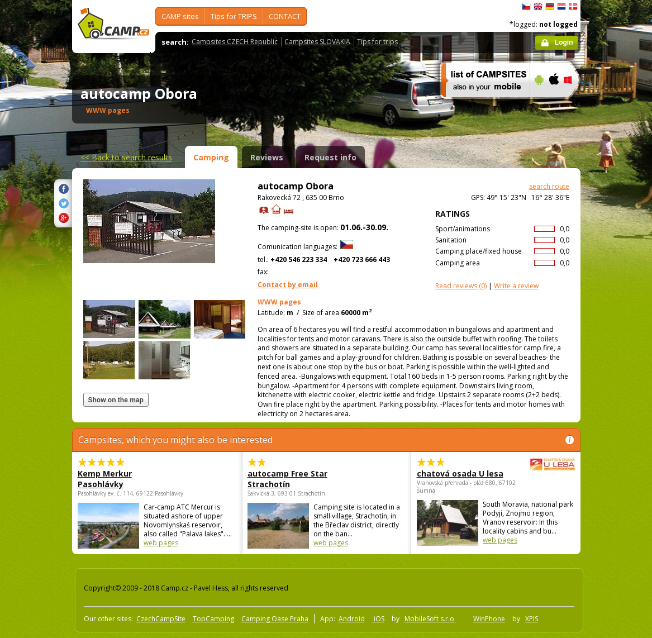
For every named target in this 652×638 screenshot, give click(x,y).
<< (126, 157)
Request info (330, 157)
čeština (526, 7)
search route (549, 186)
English (538, 7)
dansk (573, 7)
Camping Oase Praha (274, 618)
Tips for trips (377, 41)
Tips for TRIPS (234, 16)
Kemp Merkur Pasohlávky (105, 478)
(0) (461, 286)
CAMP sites (180, 16)
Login (564, 42)
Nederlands (561, 7)
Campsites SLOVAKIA (317, 41)
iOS (378, 618)
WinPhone (489, 618)
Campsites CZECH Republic (235, 41)
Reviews (266, 157)
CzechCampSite (160, 618)
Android (352, 618)
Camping (211, 157)
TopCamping (213, 618)
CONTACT (285, 16)
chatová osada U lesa (465, 473)
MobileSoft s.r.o (430, 618)
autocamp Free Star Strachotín (287, 478)
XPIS (531, 618)
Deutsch (549, 7)
